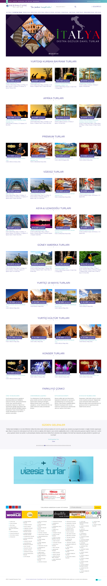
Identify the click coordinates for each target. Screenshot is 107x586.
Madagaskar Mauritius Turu (86, 83)
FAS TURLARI (41, 534)
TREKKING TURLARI (71, 545)
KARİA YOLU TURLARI (55, 533)
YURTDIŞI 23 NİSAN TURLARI (83, 537)
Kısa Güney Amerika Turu (37, 193)
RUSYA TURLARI (70, 535)
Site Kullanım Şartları (14, 538)
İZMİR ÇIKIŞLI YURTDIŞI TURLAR (41, 556)
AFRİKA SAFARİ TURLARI (27, 525)
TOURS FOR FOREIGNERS (68, 543)
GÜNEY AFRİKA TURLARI (41, 543)
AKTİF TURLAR (27, 529)
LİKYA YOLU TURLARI (55, 548)
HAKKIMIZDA (15, 1)
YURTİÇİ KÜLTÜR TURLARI (83, 572)
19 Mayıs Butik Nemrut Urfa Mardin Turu (15, 305)
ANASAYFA (10, 1)
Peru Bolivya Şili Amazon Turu (87, 266)
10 (48, 448)
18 (59, 448)
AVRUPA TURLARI (28, 544)
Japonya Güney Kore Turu (86, 193)
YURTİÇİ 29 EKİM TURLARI (83, 565)
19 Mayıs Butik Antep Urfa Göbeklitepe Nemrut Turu (65, 305)
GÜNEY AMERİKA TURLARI (41, 546)
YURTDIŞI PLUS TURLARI (49, 12)
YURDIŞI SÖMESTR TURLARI (70, 557)
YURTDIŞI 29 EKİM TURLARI (84, 540)
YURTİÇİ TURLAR (98, 12)
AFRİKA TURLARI (28, 527)
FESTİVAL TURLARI (42, 535)
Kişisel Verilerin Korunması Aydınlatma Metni (13, 531)
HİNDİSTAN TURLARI (42, 549)
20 (62, 448)
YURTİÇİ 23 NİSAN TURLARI (84, 562)
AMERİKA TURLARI (28, 531)
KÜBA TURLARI (56, 544)
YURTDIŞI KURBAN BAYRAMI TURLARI (84, 544)
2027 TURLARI (9, 12)
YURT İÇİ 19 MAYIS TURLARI (84, 530)
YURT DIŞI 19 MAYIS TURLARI (70, 560)
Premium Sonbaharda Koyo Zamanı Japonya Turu (40, 159)
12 (51, 448)
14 (54, 448)
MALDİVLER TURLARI (55, 553)
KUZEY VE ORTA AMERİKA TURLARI (56, 541)
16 (56, 448)
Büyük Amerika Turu (11, 83)
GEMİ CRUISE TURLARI (43, 537)
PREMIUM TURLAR (26, 12)
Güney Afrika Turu (35, 83)
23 (66, 448)
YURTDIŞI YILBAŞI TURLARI (84, 553)
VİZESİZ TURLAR (41, 12)
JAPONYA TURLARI (42, 565)
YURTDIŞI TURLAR (34, 12)
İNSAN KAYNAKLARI (36, 1)
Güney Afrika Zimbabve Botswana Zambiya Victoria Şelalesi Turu (88, 121)
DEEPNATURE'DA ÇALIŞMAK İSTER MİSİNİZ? (94, 1)
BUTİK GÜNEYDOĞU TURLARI (28, 557)
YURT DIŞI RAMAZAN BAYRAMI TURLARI (83, 526)
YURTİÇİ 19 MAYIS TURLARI (84, 559)
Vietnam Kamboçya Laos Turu (38, 230)
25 (68, 448)
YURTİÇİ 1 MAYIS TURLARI (83, 556)
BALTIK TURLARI (28, 553)
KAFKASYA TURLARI (57, 524)
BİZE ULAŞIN (30, 1)
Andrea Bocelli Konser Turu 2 (63, 375)
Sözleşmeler (12, 540)
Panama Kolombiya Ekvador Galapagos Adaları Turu (63, 84)
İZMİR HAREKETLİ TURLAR (41, 559)
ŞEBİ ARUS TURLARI (71, 538)
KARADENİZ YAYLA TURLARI (56, 530)
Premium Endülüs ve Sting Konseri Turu (15, 159)
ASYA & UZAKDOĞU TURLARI (28, 542)
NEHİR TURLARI (56, 557)
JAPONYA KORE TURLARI (41, 563)
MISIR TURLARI (56, 555)
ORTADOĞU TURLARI (71, 526)
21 (63, 448)
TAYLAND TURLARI (71, 540)
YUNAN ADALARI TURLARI (69, 554)
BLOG (26, 1)
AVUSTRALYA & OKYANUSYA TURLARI (28, 547)
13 (52, 448)
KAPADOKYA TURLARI (55, 527)
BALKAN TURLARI (28, 551)
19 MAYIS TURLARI (79, 12)
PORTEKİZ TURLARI (71, 530)
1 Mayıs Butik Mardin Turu (37, 340)
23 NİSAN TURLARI (64, 12)
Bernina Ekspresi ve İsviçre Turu (64, 158)
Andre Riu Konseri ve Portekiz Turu (89, 158)
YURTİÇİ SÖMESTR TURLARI (84, 575)
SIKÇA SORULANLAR (21, 1)
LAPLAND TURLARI (57, 545)
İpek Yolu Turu (10, 193)
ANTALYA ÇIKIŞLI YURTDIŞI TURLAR (27, 537)
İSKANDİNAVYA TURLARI (41, 551)
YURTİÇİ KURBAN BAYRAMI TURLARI (83, 569)
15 (55, 448)
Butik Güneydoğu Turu (12, 340)
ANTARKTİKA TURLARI (29, 539)
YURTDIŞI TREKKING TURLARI (83, 547)
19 (60, 448)
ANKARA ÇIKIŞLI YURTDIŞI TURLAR (27, 534)
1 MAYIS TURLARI (72, 12)
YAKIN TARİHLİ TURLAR (69, 551)
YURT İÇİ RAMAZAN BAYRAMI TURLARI (83, 533)
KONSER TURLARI (57, 535)
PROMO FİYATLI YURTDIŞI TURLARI (69, 533)
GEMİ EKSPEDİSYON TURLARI (42, 540)
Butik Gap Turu (83, 304)
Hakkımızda (12, 524)
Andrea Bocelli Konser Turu (38, 375)
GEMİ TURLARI (57, 12)
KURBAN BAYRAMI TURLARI (89, 12)
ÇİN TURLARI (27, 559)
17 (58, 448)
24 (67, 448)
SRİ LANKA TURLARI (71, 536)
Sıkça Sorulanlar (13, 526)
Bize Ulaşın (12, 528)
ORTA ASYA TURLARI (71, 524)
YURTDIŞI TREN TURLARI (83, 550)
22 (64, 448)
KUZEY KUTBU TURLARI (55, 538)
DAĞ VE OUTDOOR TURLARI (42, 525)
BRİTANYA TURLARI (28, 554)
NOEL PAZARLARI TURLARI (56, 563)
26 (70, 448)
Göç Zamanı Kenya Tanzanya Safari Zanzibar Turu (16, 121)
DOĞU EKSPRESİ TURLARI (41, 528)
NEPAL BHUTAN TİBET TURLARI (56, 560)
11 (50, 448)
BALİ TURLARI (27, 549)
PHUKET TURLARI (70, 528)
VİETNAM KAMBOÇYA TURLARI (70, 548)
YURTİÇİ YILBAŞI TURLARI (96, 528)
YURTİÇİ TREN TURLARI (96, 525)
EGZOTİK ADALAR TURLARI (41, 532)
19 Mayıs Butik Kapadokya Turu (39, 304)
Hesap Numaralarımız (14, 536)
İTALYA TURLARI (41, 553)
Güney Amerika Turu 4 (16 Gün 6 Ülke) (41, 266)
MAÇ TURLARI (56, 550)
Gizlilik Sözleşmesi (14, 534)
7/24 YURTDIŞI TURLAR (17, 12)
